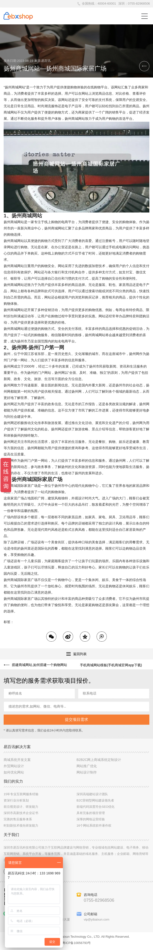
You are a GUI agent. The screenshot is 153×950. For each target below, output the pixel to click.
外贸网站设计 (14, 768)
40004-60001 (107, 3)
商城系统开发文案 (17, 762)
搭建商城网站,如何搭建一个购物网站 (38, 665)
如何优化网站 (14, 774)
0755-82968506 (139, 3)
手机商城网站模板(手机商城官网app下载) (111, 665)
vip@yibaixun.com (96, 921)
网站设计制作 (86, 774)
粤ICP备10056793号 (76, 945)
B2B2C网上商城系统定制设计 (98, 762)
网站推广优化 (86, 768)
